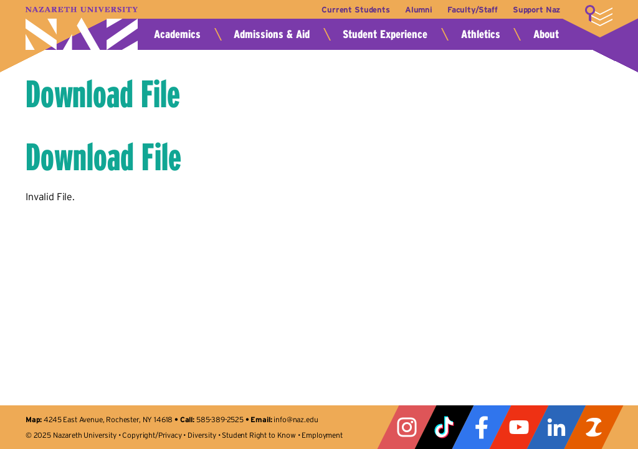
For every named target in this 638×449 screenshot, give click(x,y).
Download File (103, 94)
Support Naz (536, 9)
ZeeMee (594, 427)
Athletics (480, 34)
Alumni (418, 9)
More (598, 15)
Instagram (407, 427)
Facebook (481, 427)
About (546, 34)
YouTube (519, 427)
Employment (322, 435)
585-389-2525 (220, 419)
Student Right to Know (259, 435)
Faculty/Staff (472, 9)
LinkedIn (556, 427)
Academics (177, 34)
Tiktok (444, 427)
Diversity (202, 435)
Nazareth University (82, 28)
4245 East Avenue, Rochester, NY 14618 (108, 419)
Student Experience (385, 34)
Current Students (355, 9)
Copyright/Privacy (151, 435)
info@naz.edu (296, 419)
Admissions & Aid (272, 34)
